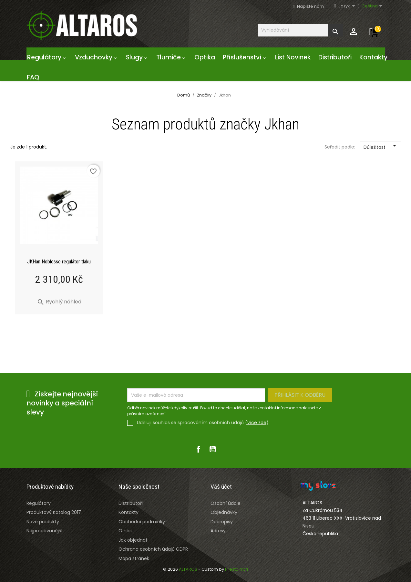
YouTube (212, 449)
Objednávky (224, 512)
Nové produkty (42, 521)
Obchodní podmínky (141, 521)
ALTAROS (188, 569)
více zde (256, 422)
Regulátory (47, 57)
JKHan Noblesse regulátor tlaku (59, 262)
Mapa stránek (133, 558)
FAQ (33, 77)
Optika (204, 57)
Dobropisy (222, 521)
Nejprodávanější (44, 530)
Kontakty (373, 57)
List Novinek (293, 57)
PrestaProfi (236, 569)
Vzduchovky (96, 57)
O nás (125, 530)
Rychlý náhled (59, 301)
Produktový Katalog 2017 (53, 512)
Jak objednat (133, 540)
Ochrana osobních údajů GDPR (153, 549)
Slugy (137, 57)
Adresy (218, 530)
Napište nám (310, 6)
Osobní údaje (226, 503)
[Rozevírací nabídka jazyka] (349, 6)
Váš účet (221, 486)
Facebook (198, 449)
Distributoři (335, 57)
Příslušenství (245, 57)
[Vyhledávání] (300, 30)
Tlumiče (171, 57)
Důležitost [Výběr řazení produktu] (381, 147)
